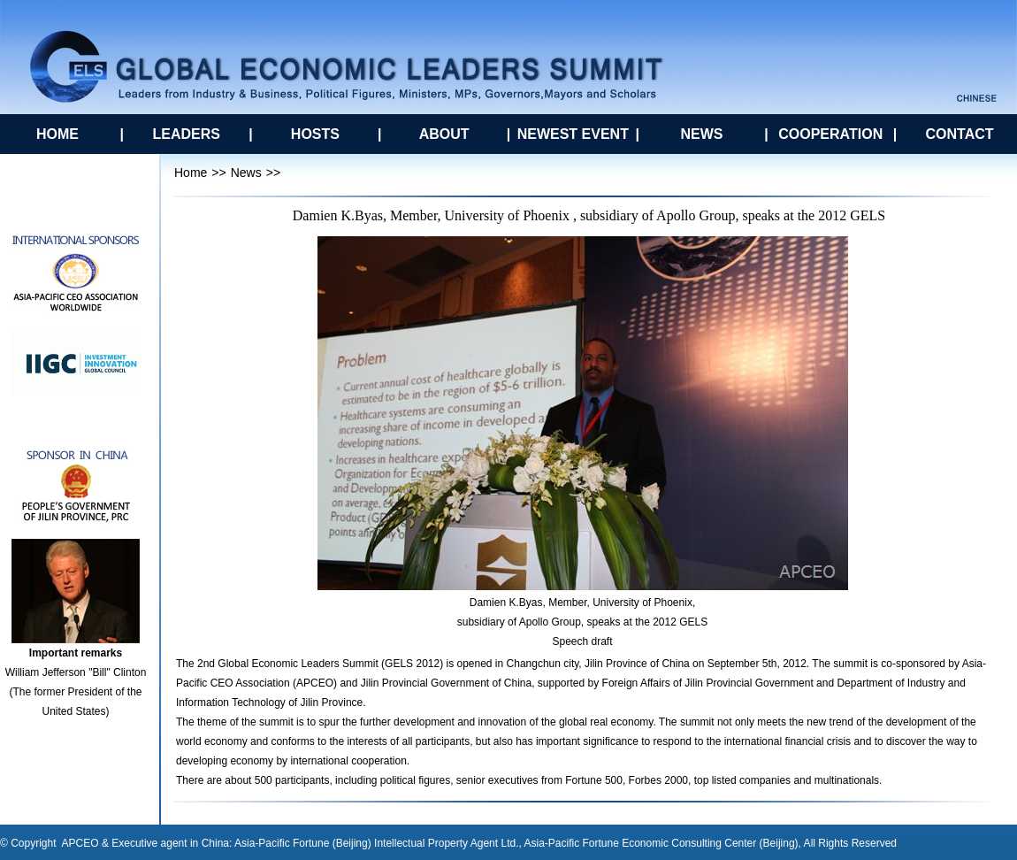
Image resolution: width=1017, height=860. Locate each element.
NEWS (702, 134)
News (246, 172)
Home (190, 172)
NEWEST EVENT (573, 134)
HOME (57, 134)
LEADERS (185, 134)
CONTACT (959, 134)
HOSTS (315, 134)
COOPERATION (830, 134)
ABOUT (444, 134)
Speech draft (582, 641)
